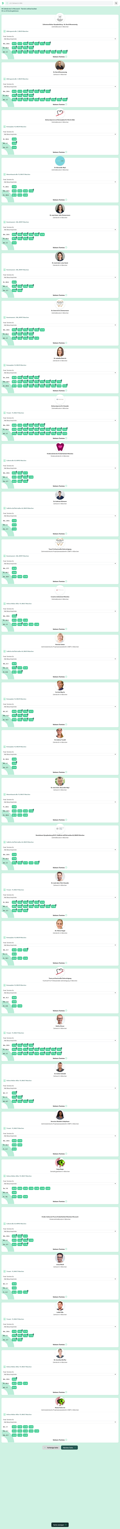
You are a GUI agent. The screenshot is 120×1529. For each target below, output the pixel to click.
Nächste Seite (69, 1447)
